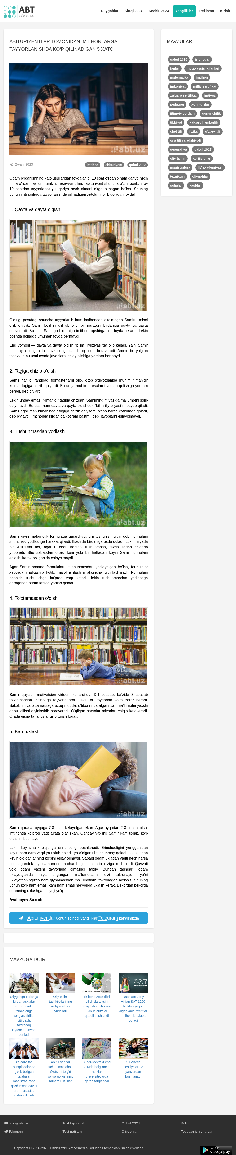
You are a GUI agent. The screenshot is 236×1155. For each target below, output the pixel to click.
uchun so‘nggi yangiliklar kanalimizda (78, 918)
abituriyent (113, 165)
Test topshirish (73, 1123)
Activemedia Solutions (85, 1148)
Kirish (225, 11)
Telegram (13, 1131)
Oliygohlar (109, 11)
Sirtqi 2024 (133, 11)
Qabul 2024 (131, 1123)
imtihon (93, 165)
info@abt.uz (16, 1123)
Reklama (206, 11)
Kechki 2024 (159, 11)
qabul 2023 (137, 165)
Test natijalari (72, 1131)
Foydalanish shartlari (197, 1131)
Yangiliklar (184, 11)
